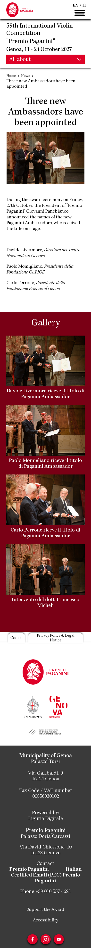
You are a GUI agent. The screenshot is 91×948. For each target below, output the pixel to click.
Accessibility (45, 920)
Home (11, 76)
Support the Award (45, 909)
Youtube (59, 939)
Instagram (46, 939)
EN (75, 5)
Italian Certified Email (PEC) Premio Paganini (46, 875)
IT (84, 5)
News (25, 76)
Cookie (16, 638)
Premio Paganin (28, 869)
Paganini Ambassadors (29, 223)
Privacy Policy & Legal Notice (55, 638)
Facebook (32, 939)
